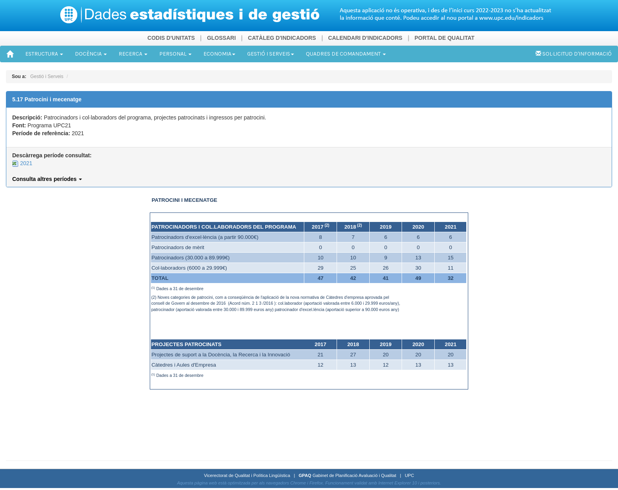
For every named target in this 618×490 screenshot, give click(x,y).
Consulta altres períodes (47, 179)
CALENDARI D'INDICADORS (365, 38)
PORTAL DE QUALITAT (445, 38)
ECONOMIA (219, 53)
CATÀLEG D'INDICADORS (282, 38)
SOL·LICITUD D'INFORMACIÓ (574, 53)
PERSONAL (175, 53)
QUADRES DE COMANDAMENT (346, 53)
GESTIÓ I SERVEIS (270, 53)
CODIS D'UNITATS (171, 38)
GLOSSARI (221, 38)
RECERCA (133, 53)
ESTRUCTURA (44, 53)
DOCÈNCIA (91, 53)
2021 (22, 163)
